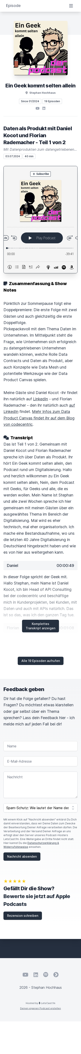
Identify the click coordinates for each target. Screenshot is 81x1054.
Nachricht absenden (22, 856)
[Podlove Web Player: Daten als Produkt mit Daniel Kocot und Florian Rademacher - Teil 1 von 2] (40, 219)
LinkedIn (40, 399)
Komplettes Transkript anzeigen (40, 626)
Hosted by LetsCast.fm (40, 1003)
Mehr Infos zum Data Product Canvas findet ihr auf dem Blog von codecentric (39, 418)
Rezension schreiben (22, 915)
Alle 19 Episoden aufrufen (40, 661)
